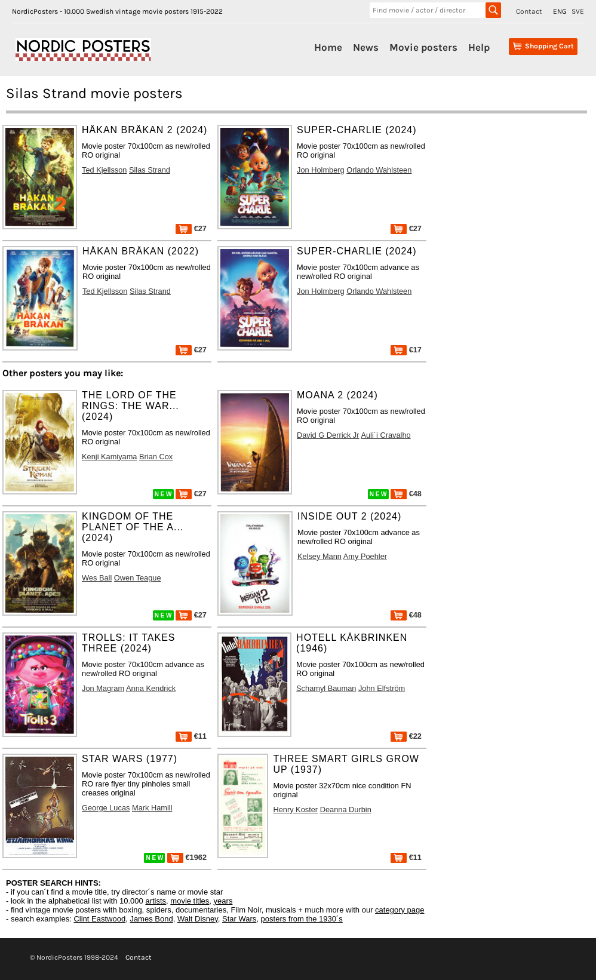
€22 (406, 736)
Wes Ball (97, 577)
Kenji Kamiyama (109, 456)
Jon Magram (103, 688)
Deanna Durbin (345, 809)
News (366, 47)
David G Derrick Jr (328, 435)
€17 (406, 349)
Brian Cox (156, 456)
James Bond (151, 918)
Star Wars (239, 918)
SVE (578, 11)
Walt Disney (197, 918)
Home (328, 47)
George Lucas (106, 807)
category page (399, 909)
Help (479, 47)
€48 (406, 493)
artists (155, 900)
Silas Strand (149, 169)
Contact (529, 11)
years (223, 900)
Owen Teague (137, 577)
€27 (191, 228)
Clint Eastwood (99, 918)
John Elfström (381, 688)
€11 (191, 736)
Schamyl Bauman (326, 688)
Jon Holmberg (321, 169)
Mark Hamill (152, 807)
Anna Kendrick (151, 688)
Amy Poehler (365, 556)
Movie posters (423, 47)
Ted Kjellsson (104, 169)
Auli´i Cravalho (385, 435)
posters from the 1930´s (302, 918)
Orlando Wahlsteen (378, 169)
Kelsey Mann (319, 556)
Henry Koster (295, 809)
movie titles (189, 900)
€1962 (187, 857)
